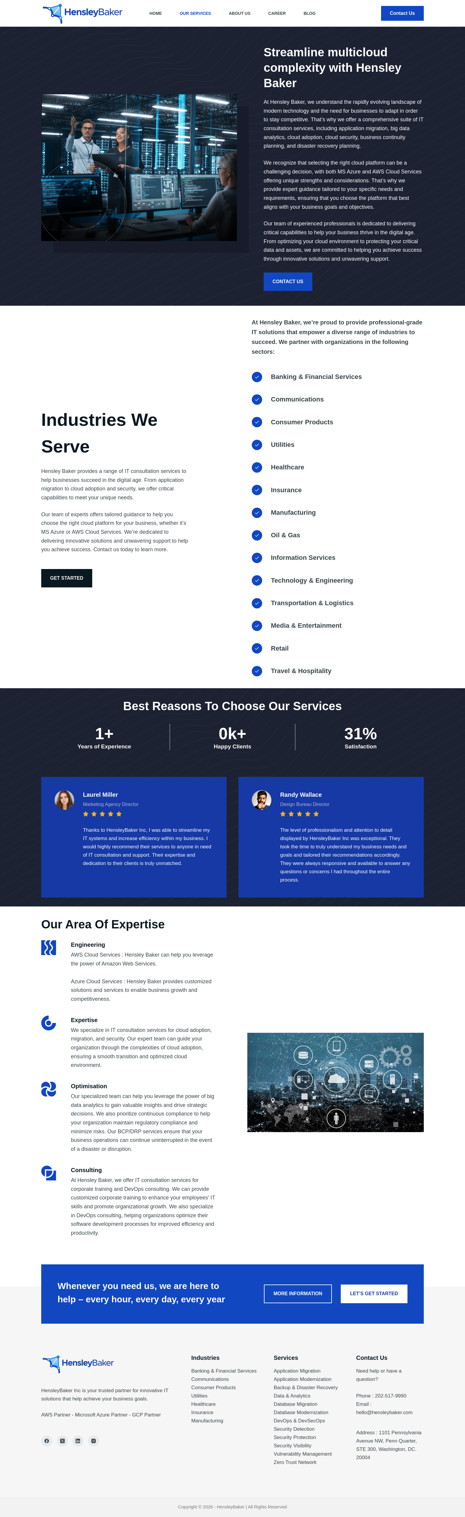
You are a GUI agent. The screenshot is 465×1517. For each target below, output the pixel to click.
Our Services (195, 13)
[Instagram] (93, 1441)
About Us (239, 13)
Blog (310, 13)
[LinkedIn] (78, 1441)
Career (277, 13)
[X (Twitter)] (62, 1441)
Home (155, 13)
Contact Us (402, 13)
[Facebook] (46, 1441)
